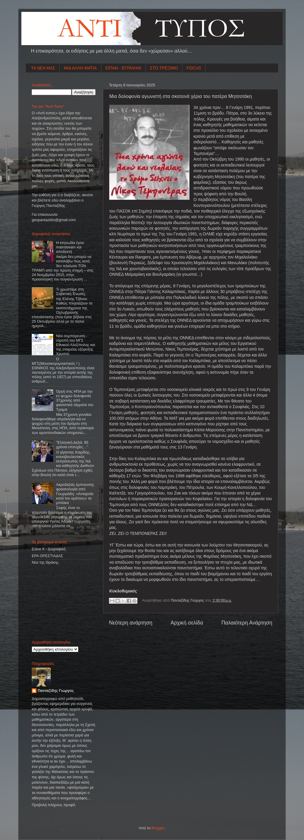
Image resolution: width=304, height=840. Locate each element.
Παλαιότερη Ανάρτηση (246, 623)
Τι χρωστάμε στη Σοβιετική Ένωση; (71, 291)
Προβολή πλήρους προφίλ (53, 805)
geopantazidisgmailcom (54, 220)
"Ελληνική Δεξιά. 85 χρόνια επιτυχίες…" (72, 444)
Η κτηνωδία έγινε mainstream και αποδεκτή (70, 247)
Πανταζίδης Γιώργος (188, 600)
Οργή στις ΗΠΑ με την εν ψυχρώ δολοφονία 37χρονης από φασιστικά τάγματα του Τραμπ (75, 400)
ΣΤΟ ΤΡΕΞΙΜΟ (164, 68)
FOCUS (193, 68)
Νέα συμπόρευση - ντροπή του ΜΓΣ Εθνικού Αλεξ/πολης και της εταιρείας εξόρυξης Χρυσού (75, 345)
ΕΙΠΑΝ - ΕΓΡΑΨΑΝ (123, 68)
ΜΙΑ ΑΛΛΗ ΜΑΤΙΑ (80, 68)
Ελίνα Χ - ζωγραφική (49, 549)
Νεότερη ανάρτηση (130, 623)
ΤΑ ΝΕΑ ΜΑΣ (43, 68)
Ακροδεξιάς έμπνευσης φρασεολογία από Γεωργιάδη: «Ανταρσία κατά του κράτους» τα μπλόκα (75, 494)
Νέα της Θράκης (45, 562)
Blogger (157, 828)
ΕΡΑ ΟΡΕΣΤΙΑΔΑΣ (47, 556)
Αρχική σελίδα (186, 623)
